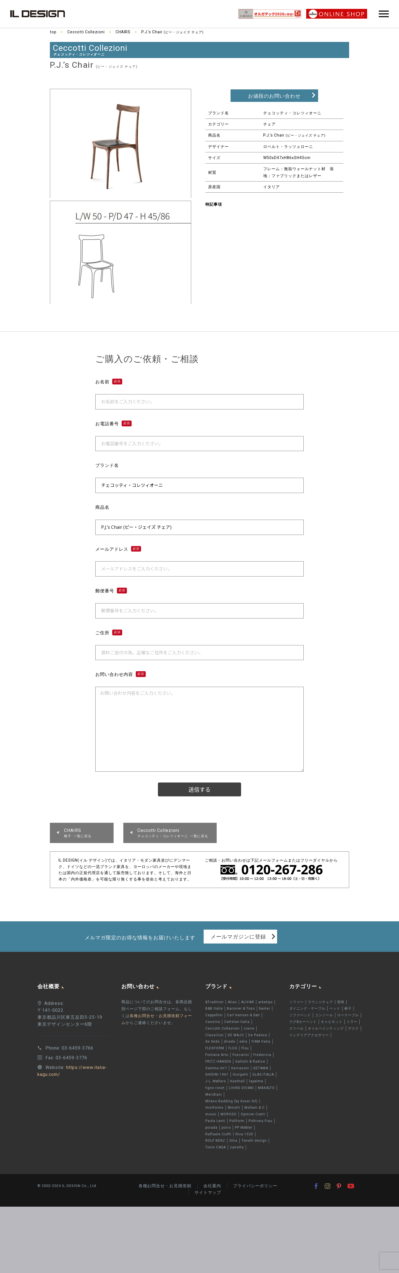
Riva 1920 (244, 1134)
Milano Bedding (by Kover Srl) (231, 1101)
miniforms (214, 1108)
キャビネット (331, 1022)
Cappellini (214, 1015)
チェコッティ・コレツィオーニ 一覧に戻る (172, 833)
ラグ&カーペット (303, 1022)
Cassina (212, 1022)
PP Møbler (243, 1127)
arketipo (265, 1002)
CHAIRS (123, 32)
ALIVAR (247, 1002)
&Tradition (214, 1002)
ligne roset (215, 1088)
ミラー (352, 1022)
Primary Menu (384, 14)
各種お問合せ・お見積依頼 (164, 1185)
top (53, 32)
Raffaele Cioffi (218, 1134)
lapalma (256, 1081)
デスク (353, 1028)
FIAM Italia (261, 1042)
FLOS (232, 1048)
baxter (264, 1009)
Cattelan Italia (237, 1022)
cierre (249, 1028)
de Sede (212, 1042)
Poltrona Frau (260, 1121)
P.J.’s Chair (173, 32)
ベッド (334, 1009)
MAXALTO (266, 1088)
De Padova (257, 1035)
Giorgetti (240, 1075)
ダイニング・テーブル (307, 1009)
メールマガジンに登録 (238, 937)
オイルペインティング (326, 1028)
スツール (296, 1028)
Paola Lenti (215, 1121)
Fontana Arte (216, 1055)
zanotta (237, 1147)
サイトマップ (208, 1192)
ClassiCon (214, 1035)
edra (243, 1042)
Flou (245, 1048)
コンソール (324, 1015)
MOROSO (229, 1114)
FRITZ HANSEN (218, 1061)
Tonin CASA (215, 1147)
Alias (232, 1002)
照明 (340, 1002)
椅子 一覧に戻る (77, 833)
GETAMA (260, 1068)
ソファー (296, 1002)
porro (226, 1127)
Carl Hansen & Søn (243, 1015)
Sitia (233, 1141)
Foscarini (240, 1055)
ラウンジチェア (320, 1002)
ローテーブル (348, 1015)
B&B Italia (214, 1009)
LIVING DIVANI (241, 1088)
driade (229, 1042)
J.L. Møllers (215, 1081)
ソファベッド (300, 1015)
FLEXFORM (214, 1048)
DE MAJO (236, 1035)
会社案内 (212, 1185)
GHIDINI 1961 (217, 1075)
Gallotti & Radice (250, 1061)
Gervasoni (240, 1068)
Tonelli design (254, 1141)
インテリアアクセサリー (309, 1035)
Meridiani (213, 1094)
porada (211, 1127)
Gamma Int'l (216, 1068)
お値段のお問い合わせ (274, 96)
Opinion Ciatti (253, 1114)
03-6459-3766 (77, 1048)
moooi (210, 1114)
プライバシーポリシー (255, 1185)
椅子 (348, 1009)
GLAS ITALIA (263, 1075)
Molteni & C (254, 1108)
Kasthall (237, 1081)
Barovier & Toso (241, 1009)
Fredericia (262, 1055)
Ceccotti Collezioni (86, 32)
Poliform (236, 1121)
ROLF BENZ (215, 1141)
